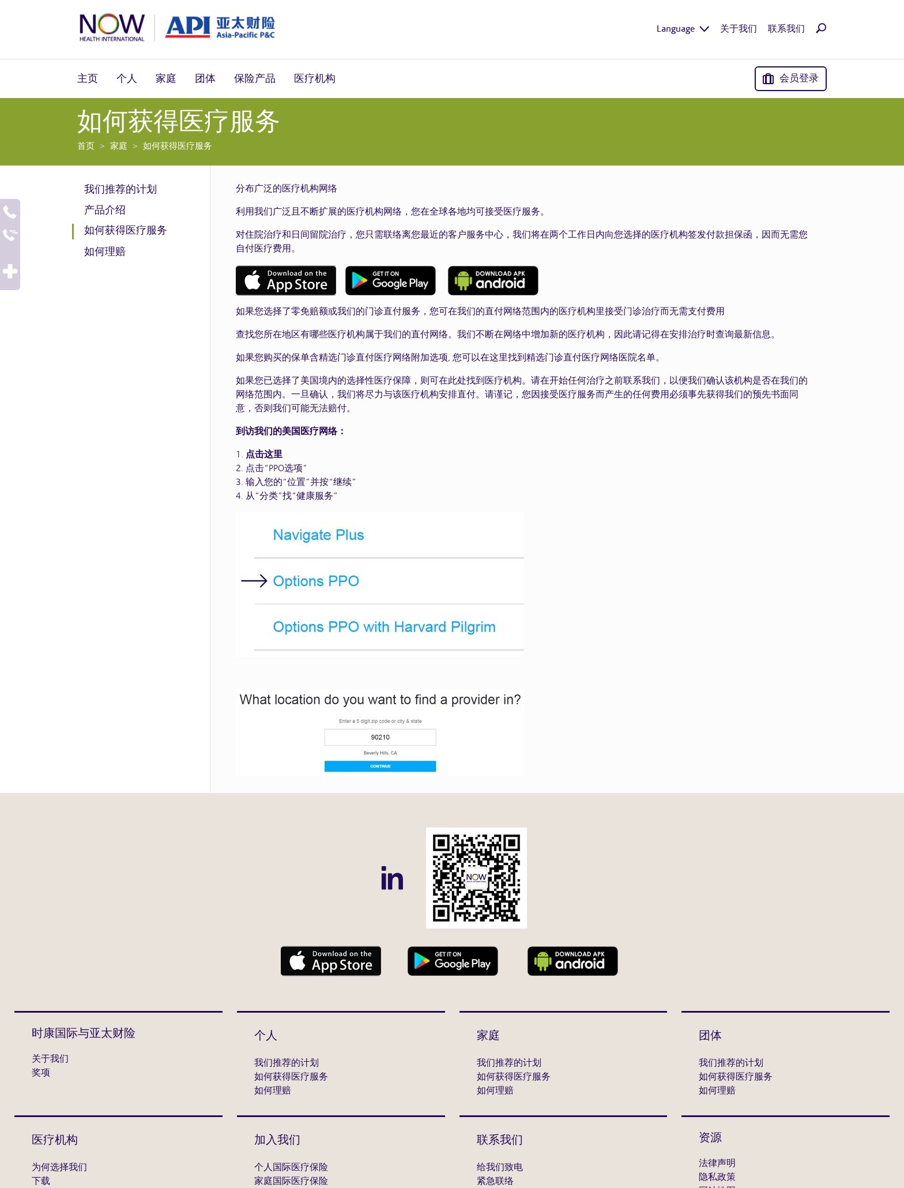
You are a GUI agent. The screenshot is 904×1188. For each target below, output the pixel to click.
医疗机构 (55, 1140)
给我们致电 (500, 1167)
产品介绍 (105, 210)
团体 (710, 1036)
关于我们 (50, 1059)
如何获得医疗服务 (125, 231)
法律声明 (717, 1163)
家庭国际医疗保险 (291, 1181)
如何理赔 (105, 252)
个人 (265, 1036)
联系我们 (500, 1140)
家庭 (488, 1036)
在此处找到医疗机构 (480, 381)
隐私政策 (717, 1177)
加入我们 (277, 1140)
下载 (41, 1181)
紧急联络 (495, 1181)
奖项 (41, 1073)
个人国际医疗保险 (291, 1167)
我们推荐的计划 (120, 190)
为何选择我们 (59, 1167)
